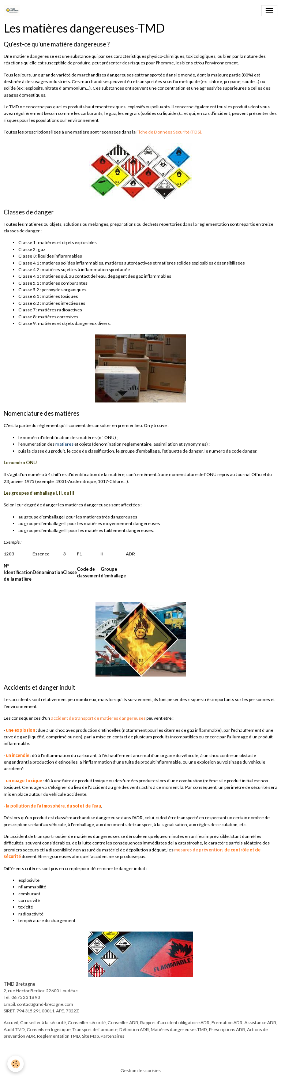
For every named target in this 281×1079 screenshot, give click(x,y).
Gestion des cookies (140, 1070)
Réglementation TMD (58, 1036)
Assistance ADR (260, 1022)
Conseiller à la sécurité (43, 1022)
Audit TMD (14, 1029)
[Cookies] (15, 1064)
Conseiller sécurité (87, 1022)
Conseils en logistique (49, 1029)
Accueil (11, 1022)
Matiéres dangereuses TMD (179, 1029)
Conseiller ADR (123, 1022)
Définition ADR (134, 1029)
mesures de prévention (198, 850)
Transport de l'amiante (94, 1029)
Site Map (90, 1036)
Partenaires (112, 1036)
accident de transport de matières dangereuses (98, 718)
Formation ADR (227, 1022)
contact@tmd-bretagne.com (45, 1004)
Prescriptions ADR (227, 1029)
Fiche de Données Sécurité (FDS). (169, 132)
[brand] (13, 10)
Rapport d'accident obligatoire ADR (175, 1022)
